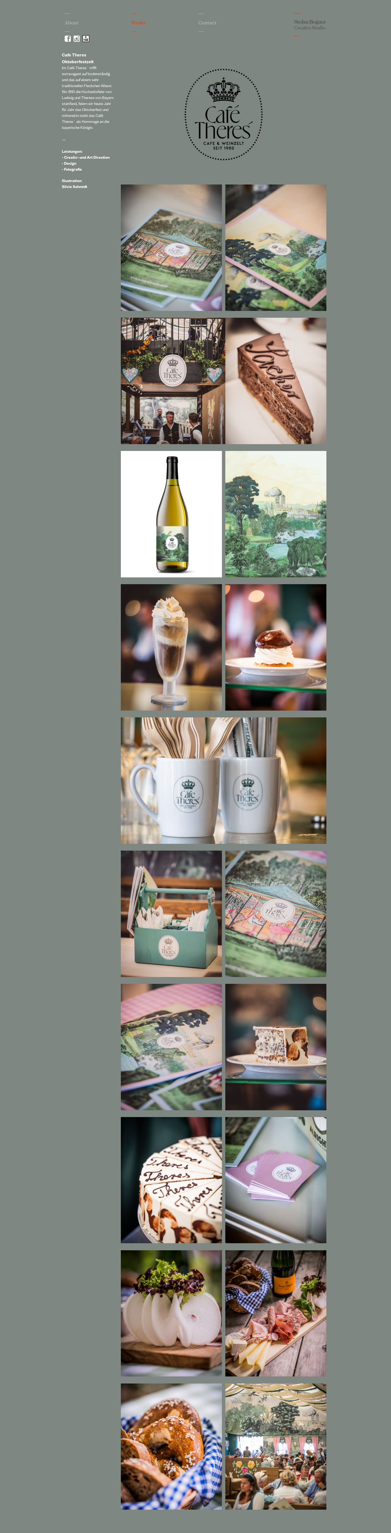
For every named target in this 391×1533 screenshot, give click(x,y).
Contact (207, 23)
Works (138, 23)
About (72, 23)
